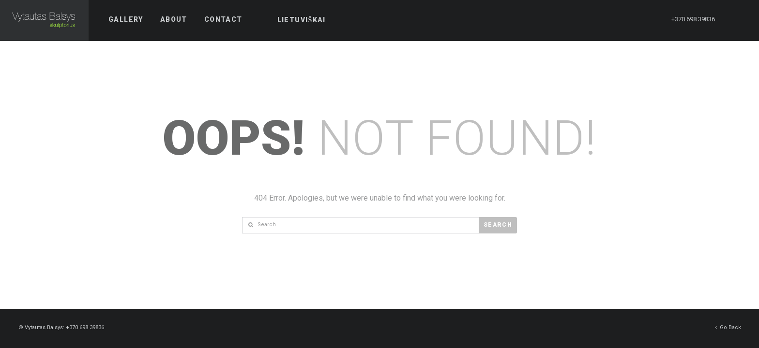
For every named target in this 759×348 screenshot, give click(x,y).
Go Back (728, 327)
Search (498, 224)
